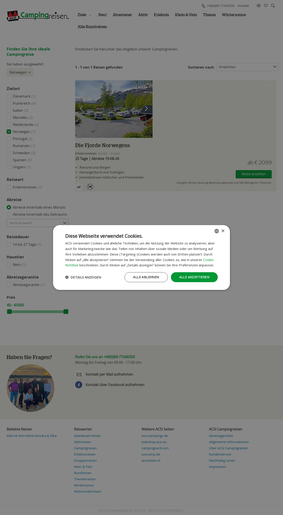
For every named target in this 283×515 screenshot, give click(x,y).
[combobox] (216, 231)
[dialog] (141, 257)
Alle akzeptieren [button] (194, 277)
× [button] (222, 231)
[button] (83, 277)
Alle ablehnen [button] (146, 277)
